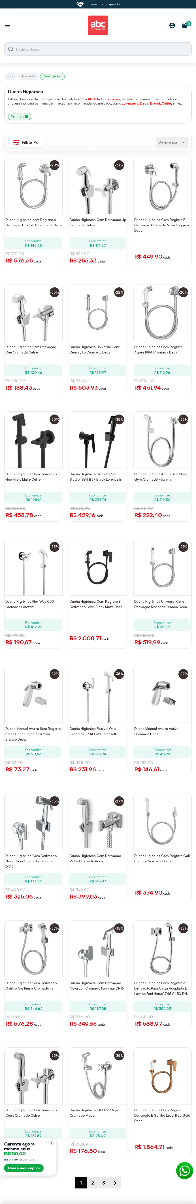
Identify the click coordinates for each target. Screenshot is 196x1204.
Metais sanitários (28, 76)
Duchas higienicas (52, 76)
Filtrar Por (26, 142)
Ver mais (19, 116)
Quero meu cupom (24, 1168)
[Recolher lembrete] (51, 1143)
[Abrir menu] (7, 26)
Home (10, 76)
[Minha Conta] (172, 26)
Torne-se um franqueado (98, 4)
